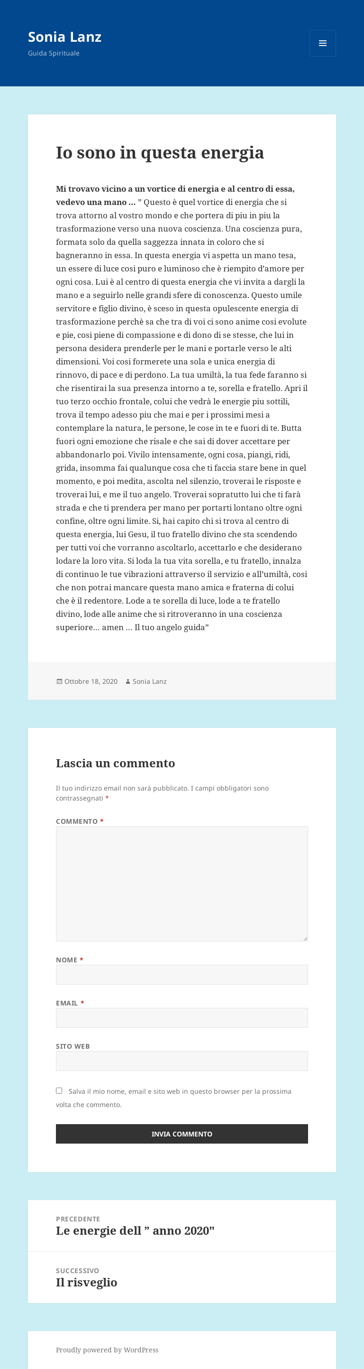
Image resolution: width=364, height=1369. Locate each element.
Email (70, 1002)
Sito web (73, 1046)
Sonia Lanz (64, 36)
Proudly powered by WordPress (107, 1349)
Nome (69, 959)
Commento (80, 821)
